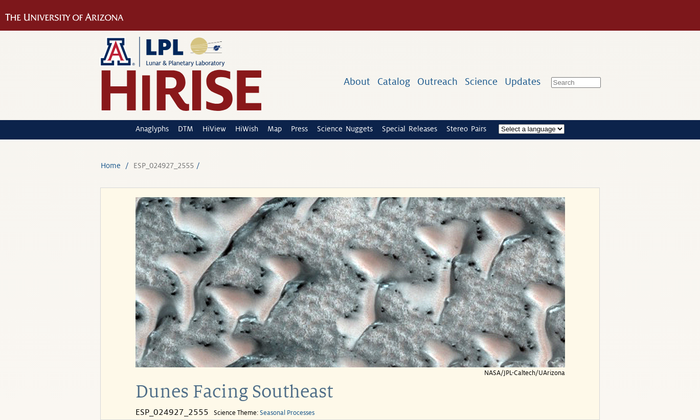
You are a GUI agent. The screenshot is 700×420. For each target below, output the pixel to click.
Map (274, 129)
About (357, 81)
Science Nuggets (345, 129)
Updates (522, 81)
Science (481, 81)
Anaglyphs (152, 129)
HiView (214, 129)
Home (111, 165)
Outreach (437, 81)
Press (299, 129)
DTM (185, 129)
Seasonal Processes (287, 412)
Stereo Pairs (466, 129)
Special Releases (409, 129)
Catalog (393, 81)
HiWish (246, 129)
